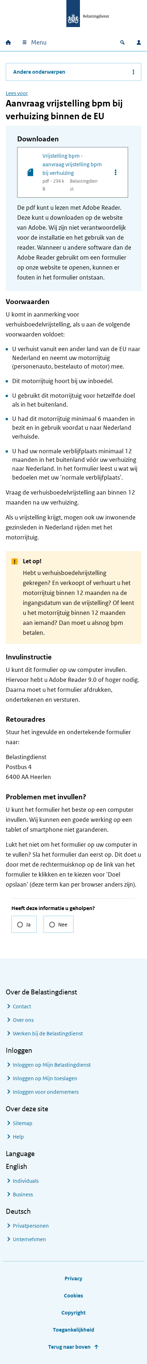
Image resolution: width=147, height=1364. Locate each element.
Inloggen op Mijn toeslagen (45, 1078)
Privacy (73, 1278)
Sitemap (22, 1123)
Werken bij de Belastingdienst (48, 1033)
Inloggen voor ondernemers (45, 1091)
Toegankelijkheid (73, 1329)
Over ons (23, 1020)
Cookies (73, 1295)
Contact (22, 1006)
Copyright (73, 1312)
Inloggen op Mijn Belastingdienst (52, 1064)
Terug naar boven (69, 1346)
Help (18, 1136)
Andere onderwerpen (39, 71)
